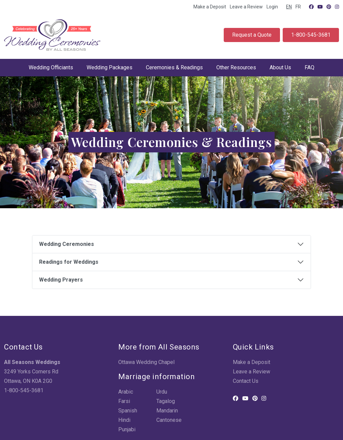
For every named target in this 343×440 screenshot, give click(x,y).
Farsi (124, 401)
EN (289, 6)
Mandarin (167, 410)
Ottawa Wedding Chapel (146, 362)
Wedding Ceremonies (66, 244)
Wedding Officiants (51, 67)
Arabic (125, 392)
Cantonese (169, 420)
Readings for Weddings (68, 262)
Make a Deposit (209, 6)
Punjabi (126, 429)
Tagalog (165, 401)
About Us (280, 67)
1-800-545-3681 (311, 35)
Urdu (161, 392)
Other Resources (236, 67)
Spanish (127, 410)
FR (298, 6)
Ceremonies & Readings (174, 67)
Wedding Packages (109, 67)
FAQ (309, 67)
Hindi (124, 420)
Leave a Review (246, 6)
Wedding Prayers (61, 280)
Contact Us (245, 381)
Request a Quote (252, 35)
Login (272, 6)
